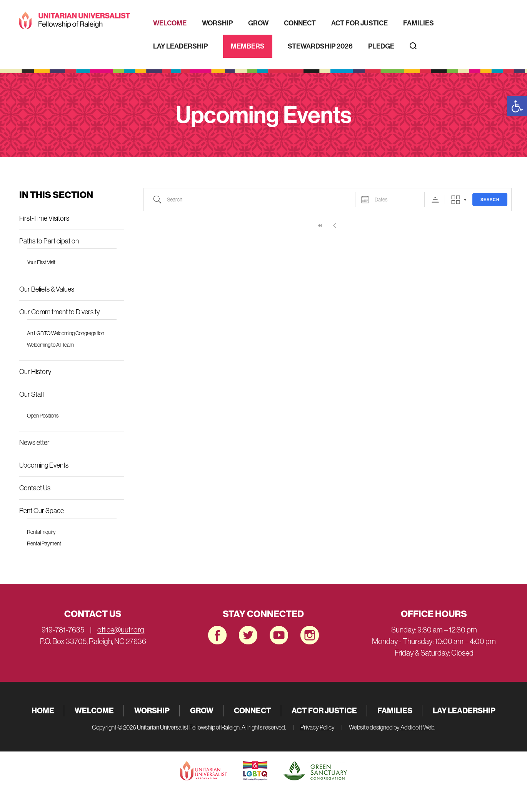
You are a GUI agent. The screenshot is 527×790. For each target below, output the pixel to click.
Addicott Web (417, 727)
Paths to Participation (49, 241)
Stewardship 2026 (320, 46)
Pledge (381, 46)
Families (418, 23)
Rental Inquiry (41, 532)
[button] (517, 106)
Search (489, 199)
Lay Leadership (180, 46)
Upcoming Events (43, 465)
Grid (455, 200)
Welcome (170, 23)
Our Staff (31, 394)
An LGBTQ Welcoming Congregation (65, 333)
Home (43, 710)
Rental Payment (44, 543)
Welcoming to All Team (50, 345)
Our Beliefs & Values (46, 289)
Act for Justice (359, 23)
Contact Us (34, 488)
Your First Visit (41, 262)
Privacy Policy (317, 727)
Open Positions (42, 416)
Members (248, 46)
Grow (258, 23)
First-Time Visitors (44, 218)
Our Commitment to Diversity (59, 312)
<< (320, 225)
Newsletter (34, 442)
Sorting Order (435, 200)
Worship (217, 23)
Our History (35, 372)
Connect (300, 23)
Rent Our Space (41, 511)
